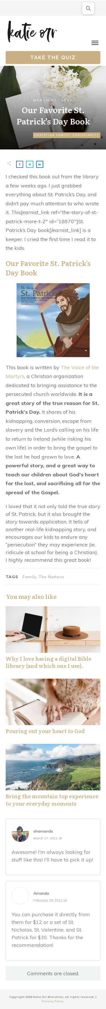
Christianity (85, 135)
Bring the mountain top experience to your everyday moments (53, 778)
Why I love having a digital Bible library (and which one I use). (53, 640)
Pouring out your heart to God (53, 709)
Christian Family (52, 135)
